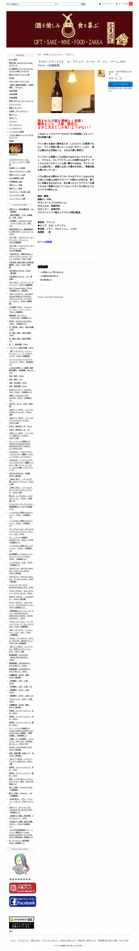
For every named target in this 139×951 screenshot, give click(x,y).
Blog (11, 931)
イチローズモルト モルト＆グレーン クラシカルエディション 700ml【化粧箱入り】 (22, 605)
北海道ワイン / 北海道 (17, 168)
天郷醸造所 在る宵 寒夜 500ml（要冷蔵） (19, 706)
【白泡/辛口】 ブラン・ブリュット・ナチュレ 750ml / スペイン (21, 801)
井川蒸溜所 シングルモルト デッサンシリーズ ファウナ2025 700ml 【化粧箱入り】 (21, 556)
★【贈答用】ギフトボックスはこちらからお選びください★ (21, 70)
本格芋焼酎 (13, 91)
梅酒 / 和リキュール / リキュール (21, 101)
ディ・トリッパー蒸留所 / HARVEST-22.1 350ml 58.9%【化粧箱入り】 (21, 540)
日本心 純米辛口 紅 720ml (20, 426)
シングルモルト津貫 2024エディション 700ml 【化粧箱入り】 (21, 523)
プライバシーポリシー (50, 940)
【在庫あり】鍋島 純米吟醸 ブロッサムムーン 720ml (21, 817)
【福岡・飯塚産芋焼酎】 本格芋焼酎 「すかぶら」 (21, 86)
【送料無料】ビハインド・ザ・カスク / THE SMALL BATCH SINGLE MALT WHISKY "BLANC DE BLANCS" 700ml (21, 614)
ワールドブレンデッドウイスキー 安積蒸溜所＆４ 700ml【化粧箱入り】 (22, 506)
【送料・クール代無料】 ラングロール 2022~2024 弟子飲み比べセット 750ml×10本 (21, 741)
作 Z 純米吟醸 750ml (18, 344)
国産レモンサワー (15, 108)
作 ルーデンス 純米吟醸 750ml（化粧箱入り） (19, 841)
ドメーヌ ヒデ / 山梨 (16, 195)
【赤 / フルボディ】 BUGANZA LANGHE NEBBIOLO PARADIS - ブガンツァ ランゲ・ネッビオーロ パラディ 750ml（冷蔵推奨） (21, 299)
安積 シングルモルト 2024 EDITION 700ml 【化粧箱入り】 (20, 398)
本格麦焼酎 (13, 97)
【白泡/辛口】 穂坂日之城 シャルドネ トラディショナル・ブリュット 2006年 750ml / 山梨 (21, 256)
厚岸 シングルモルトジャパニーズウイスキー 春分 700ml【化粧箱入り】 (21, 781)
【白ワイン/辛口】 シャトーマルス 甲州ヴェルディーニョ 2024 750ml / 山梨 (21, 649)
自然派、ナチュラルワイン (53, 54)
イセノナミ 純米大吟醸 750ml (21, 348)
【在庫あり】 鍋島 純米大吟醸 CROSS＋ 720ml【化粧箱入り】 (21, 824)
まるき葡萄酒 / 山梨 (16, 178)
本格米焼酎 (13, 94)
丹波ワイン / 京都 (15, 185)
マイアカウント (107, 4)
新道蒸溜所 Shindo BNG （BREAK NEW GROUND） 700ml (19, 657)
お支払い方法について (68, 940)
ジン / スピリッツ (15, 125)
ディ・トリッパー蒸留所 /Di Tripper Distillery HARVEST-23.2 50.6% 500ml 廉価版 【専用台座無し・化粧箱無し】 (21, 732)
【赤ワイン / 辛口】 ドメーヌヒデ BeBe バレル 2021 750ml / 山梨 (21, 412)
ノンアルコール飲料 (16, 132)
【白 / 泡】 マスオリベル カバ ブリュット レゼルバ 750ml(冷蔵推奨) (22, 248)
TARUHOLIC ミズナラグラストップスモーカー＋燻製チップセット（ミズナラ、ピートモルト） (21, 454)
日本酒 (11, 78)
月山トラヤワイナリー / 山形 (19, 171)
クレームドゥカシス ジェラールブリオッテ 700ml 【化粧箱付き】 (21, 362)
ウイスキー (13, 121)
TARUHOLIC (13, 154)
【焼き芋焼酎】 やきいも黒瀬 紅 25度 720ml (21, 216)
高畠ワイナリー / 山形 (17, 175)
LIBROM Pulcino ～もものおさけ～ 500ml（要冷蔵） (21, 598)
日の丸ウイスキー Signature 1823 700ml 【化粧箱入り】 (20, 390)
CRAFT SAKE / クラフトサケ (19, 81)
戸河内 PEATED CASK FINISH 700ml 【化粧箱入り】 (21, 322)
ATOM (126, 940)
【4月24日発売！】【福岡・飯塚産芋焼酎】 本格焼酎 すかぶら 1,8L (22, 370)
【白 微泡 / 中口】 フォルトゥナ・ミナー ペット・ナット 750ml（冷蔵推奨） (20, 309)
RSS (120, 940)
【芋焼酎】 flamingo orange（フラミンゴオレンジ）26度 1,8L (20, 223)
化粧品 (11, 141)
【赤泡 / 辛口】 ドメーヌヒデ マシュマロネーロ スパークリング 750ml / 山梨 (21, 490)
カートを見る (126, 4)
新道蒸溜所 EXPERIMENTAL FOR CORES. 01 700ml (19, 664)
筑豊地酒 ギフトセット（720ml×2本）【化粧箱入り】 (20, 316)
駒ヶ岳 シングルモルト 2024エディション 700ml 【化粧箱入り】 (20, 498)
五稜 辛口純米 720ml (18, 383)
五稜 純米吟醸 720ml (18, 386)
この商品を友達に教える (49, 276)
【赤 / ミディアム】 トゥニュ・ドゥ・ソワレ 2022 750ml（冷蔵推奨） (21, 632)
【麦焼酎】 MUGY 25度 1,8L (21, 696)
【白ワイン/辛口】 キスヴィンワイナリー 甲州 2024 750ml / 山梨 (21, 761)
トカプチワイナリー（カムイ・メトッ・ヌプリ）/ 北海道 (19, 162)
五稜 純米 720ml (16, 376)
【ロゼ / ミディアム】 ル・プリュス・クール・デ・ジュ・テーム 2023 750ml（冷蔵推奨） (21, 624)
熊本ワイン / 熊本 (15, 188)
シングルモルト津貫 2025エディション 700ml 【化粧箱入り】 (21, 515)
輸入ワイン (13, 114)
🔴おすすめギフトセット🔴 (19, 75)
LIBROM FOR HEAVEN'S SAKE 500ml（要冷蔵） (21, 748)
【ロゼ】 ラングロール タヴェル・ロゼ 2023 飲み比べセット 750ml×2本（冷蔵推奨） (21, 640)
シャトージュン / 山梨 (17, 199)
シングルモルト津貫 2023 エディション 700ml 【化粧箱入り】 (21, 548)
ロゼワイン (70, 54)
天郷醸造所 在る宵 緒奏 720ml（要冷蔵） (19, 676)
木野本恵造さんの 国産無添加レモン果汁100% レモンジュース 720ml (22, 231)
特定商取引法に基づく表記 (107, 940)
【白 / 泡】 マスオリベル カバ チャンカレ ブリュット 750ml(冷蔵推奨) (22, 239)
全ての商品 (13, 59)
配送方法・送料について (87, 940)
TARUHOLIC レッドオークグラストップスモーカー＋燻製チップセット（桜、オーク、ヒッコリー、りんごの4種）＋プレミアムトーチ (21, 465)
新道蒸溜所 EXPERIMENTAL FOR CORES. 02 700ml (19, 670)
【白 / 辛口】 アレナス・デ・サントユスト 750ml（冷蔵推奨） (21, 283)
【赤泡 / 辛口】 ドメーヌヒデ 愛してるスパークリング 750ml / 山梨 (21, 481)
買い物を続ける (46, 280)
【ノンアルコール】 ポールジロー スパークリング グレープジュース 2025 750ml (21, 531)
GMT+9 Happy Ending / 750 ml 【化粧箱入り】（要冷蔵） (20, 289)
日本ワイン (13, 118)
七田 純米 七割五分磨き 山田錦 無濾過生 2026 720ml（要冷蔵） (21, 264)
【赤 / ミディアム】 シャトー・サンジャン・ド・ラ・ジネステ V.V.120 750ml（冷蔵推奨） (21, 353)
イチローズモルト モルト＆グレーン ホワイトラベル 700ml (21, 592)
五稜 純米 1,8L (15, 379)
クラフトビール (14, 104)
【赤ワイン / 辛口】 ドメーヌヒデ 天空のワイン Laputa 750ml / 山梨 (21, 435)
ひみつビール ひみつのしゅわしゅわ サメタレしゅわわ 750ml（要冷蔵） (21, 579)
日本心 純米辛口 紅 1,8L (19, 430)
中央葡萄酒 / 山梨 (15, 181)
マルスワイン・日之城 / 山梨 (19, 192)
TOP (39, 54)
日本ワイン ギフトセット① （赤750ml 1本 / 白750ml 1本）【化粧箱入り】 (21, 810)
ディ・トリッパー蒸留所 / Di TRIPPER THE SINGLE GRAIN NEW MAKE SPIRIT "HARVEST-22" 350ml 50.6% (20, 445)
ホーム (13, 940)
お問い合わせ (35, 940)
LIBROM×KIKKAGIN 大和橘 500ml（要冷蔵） (20, 474)
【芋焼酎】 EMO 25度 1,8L (20, 686)
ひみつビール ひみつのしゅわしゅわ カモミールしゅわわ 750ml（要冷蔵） (21, 570)
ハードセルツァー (15, 128)
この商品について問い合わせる (51, 272)
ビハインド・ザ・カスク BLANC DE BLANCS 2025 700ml (21, 586)
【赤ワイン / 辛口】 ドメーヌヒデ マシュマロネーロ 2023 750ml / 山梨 (21, 420)
